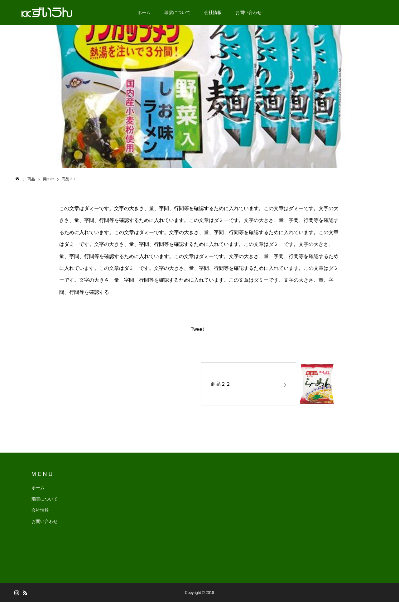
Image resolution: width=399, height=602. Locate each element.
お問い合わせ (248, 12)
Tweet (197, 329)
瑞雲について (177, 12)
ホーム (144, 12)
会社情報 (213, 12)
